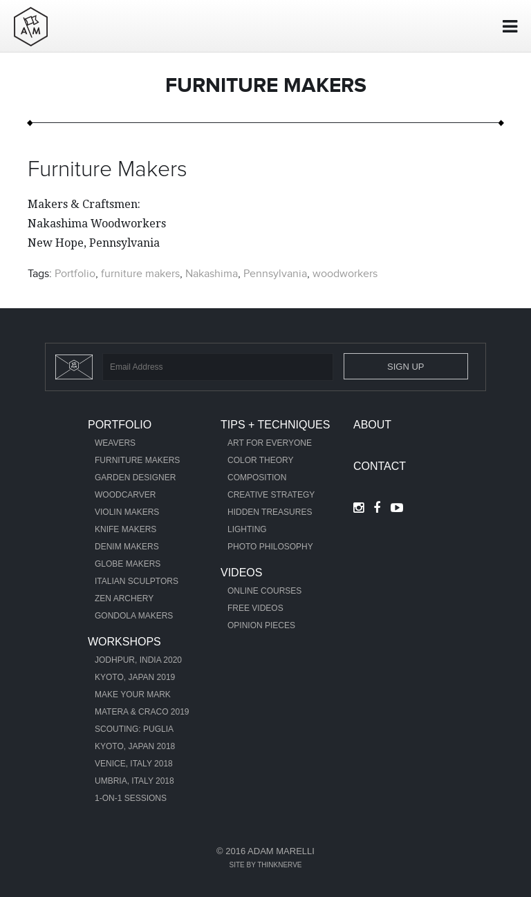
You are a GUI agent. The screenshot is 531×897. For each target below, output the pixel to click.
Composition (256, 477)
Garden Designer (135, 477)
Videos (241, 572)
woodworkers (345, 274)
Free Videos (255, 608)
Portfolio (75, 274)
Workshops (124, 642)
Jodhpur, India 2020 (138, 660)
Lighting (247, 529)
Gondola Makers (134, 616)
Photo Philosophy (270, 546)
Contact (379, 466)
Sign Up (405, 366)
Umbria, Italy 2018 (134, 781)
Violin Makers (127, 512)
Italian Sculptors (136, 581)
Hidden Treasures (269, 512)
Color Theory (260, 460)
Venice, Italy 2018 (134, 763)
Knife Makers (125, 529)
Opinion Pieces (261, 625)
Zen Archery (124, 598)
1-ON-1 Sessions (131, 798)
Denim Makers (127, 546)
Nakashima (211, 274)
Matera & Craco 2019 (142, 712)
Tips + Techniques (275, 425)
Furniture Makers (107, 170)
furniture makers (140, 274)
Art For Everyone (269, 443)
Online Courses (264, 591)
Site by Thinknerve (265, 865)
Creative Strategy (271, 495)
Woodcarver (125, 495)
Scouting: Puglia (134, 729)
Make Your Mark (133, 694)
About (372, 425)
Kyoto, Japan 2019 (135, 677)
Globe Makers (127, 564)
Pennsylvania (275, 274)
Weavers (115, 443)
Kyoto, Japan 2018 (135, 746)
